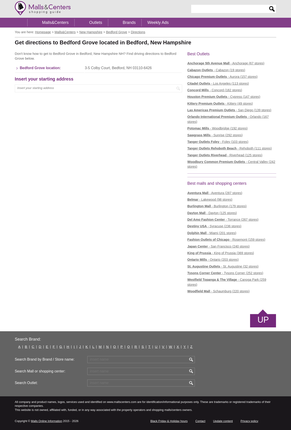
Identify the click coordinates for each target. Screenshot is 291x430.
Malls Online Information (46, 421)
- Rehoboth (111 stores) (229, 148)
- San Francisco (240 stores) (218, 246)
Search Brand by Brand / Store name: (45, 359)
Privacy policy (249, 421)
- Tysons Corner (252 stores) (225, 273)
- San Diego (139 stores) (229, 110)
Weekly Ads (158, 22)
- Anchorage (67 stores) (225, 63)
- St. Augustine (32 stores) (222, 266)
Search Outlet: (26, 383)
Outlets (95, 22)
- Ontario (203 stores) (213, 259)
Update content (223, 421)
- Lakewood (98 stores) (209, 199)
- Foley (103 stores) (217, 142)
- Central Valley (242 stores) (231, 164)
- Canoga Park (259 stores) (226, 282)
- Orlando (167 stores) (228, 119)
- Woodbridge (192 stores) (217, 128)
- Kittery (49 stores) (220, 103)
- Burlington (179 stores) (217, 206)
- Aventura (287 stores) (214, 193)
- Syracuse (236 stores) (214, 226)
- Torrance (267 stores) (222, 219)
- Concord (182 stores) (214, 90)
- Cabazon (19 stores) (216, 70)
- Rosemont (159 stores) (226, 239)
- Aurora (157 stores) (222, 76)
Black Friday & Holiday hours (169, 421)
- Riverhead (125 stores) (224, 155)
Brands (129, 22)
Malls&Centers (55, 22)
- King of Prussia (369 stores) (220, 253)
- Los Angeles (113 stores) (218, 83)
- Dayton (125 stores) (212, 213)
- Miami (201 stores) (211, 233)
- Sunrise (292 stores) (215, 135)
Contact (200, 421)
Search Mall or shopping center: (40, 371)
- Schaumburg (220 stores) (218, 291)
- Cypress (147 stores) (223, 97)
